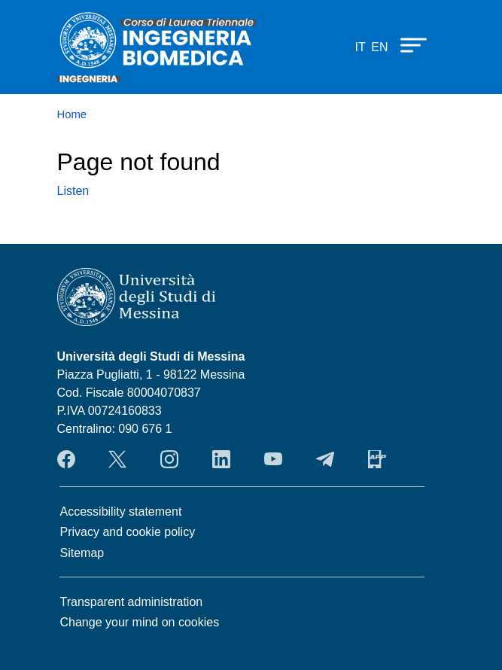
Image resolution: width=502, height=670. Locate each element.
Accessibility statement (121, 511)
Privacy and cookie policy (128, 531)
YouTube (273, 459)
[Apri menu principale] (406, 44)
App (377, 459)
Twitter (117, 459)
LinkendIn (221, 459)
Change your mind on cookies (140, 622)
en (379, 47)
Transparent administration (131, 601)
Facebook (66, 459)
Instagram (169, 459)
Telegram (325, 459)
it (359, 47)
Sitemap (82, 553)
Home (72, 114)
